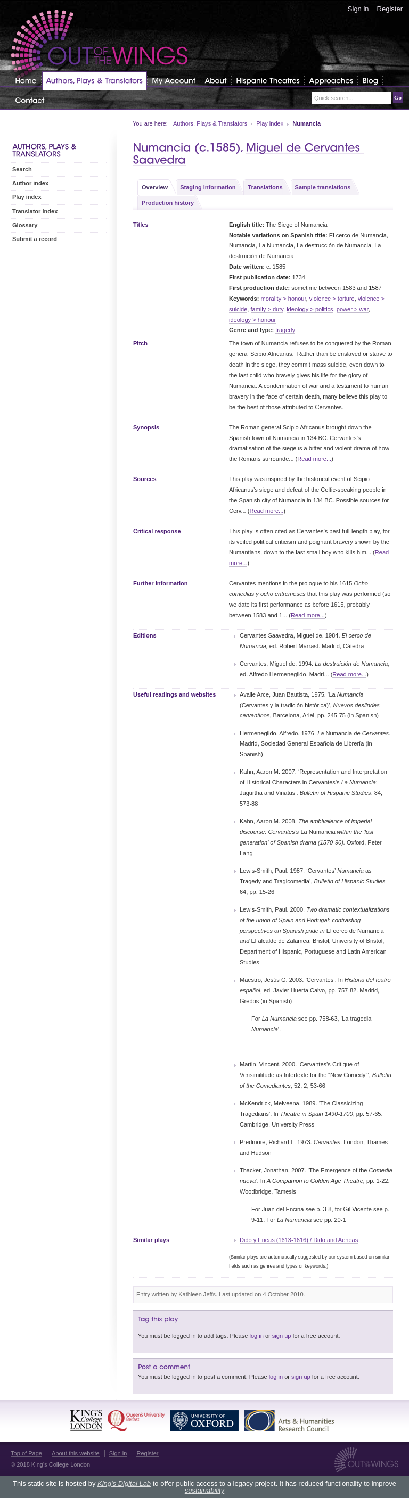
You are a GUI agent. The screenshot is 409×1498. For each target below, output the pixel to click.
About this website (76, 1453)
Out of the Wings (99, 45)
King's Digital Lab (124, 1483)
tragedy (285, 330)
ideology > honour (252, 320)
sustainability (204, 1490)
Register (390, 9)
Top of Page (26, 1453)
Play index (269, 123)
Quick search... (334, 98)
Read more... (314, 459)
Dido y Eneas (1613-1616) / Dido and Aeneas (299, 1240)
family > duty (267, 309)
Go (398, 97)
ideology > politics (310, 309)
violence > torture (332, 298)
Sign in (358, 9)
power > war (353, 309)
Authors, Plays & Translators (210, 123)
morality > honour (283, 298)
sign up (281, 1336)
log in (256, 1336)
